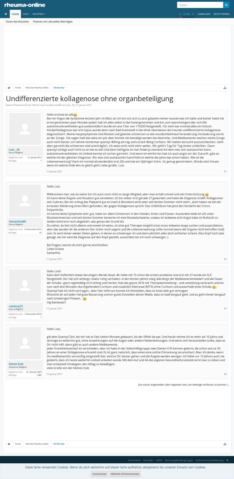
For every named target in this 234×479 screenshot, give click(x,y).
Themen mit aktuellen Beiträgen (52, 21)
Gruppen (37, 14)
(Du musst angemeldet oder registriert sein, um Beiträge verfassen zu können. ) (183, 384)
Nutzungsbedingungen (179, 460)
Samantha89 (17, 221)
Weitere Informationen (125, 474)
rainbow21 (16, 306)
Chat (26, 14)
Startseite (134, 460)
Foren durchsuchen (17, 21)
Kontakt (148, 460)
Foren (15, 14)
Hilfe (159, 460)
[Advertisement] (117, 57)
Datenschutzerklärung (209, 460)
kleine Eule (16, 364)
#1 (225, 171)
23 (40, 232)
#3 (225, 308)
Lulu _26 (70, 105)
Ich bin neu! (39, 105)
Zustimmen (99, 474)
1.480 (39, 375)
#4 (225, 374)
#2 (225, 259)
